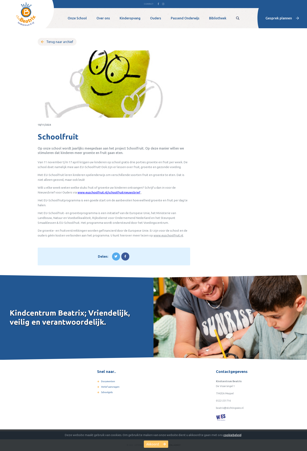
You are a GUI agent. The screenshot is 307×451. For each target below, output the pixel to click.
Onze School (77, 18)
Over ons (103, 18)
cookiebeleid (232, 435)
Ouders (155, 18)
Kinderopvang (130, 18)
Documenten (106, 381)
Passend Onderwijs (185, 18)
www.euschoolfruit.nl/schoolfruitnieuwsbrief (109, 192)
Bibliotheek (217, 18)
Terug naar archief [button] (57, 42)
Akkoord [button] (156, 444)
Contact (148, 4)
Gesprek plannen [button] (282, 18)
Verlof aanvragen (108, 387)
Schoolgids (105, 392)
